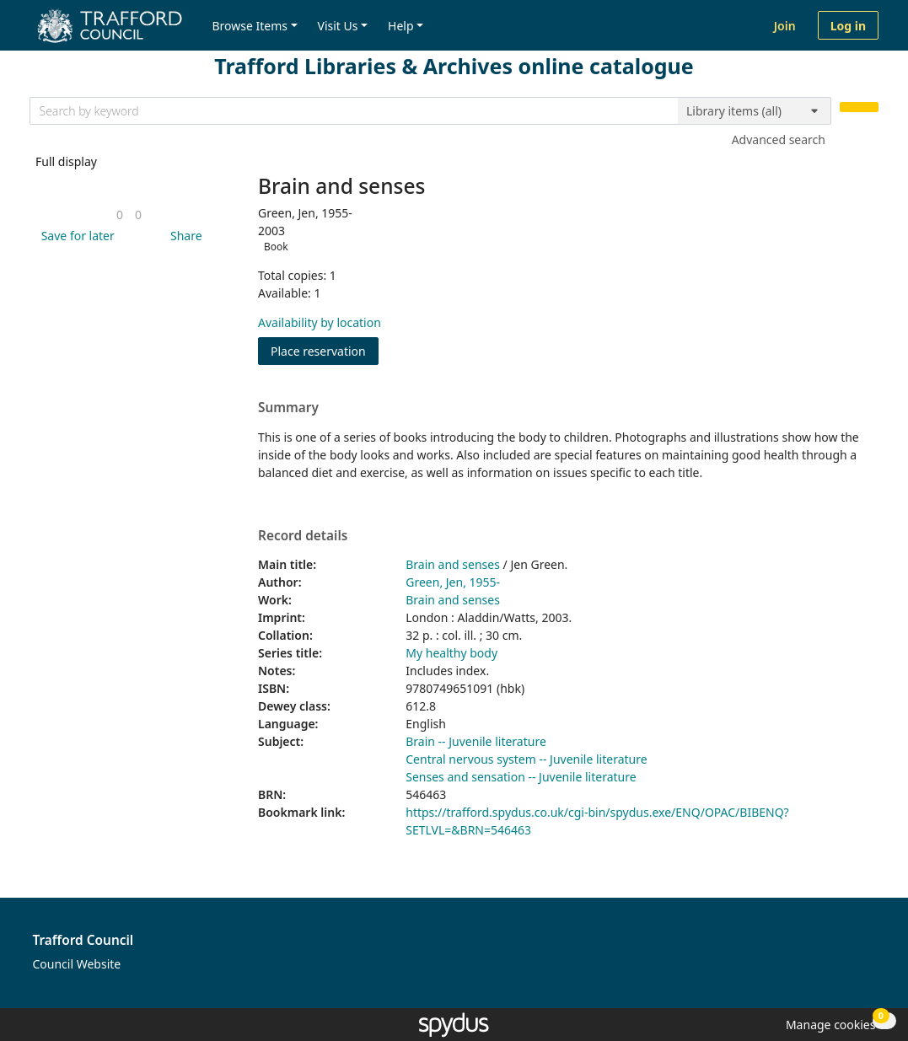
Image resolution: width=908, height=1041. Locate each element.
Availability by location (319, 322)
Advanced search (778, 139)
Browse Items (249, 26)
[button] (75, 235)
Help (401, 26)
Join (785, 26)
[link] (119, 215)
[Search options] (754, 111)
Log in (848, 26)
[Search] (859, 107)
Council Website (77, 964)
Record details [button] (302, 536)
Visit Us (338, 26)
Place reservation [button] (325, 350)
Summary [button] (288, 408)
